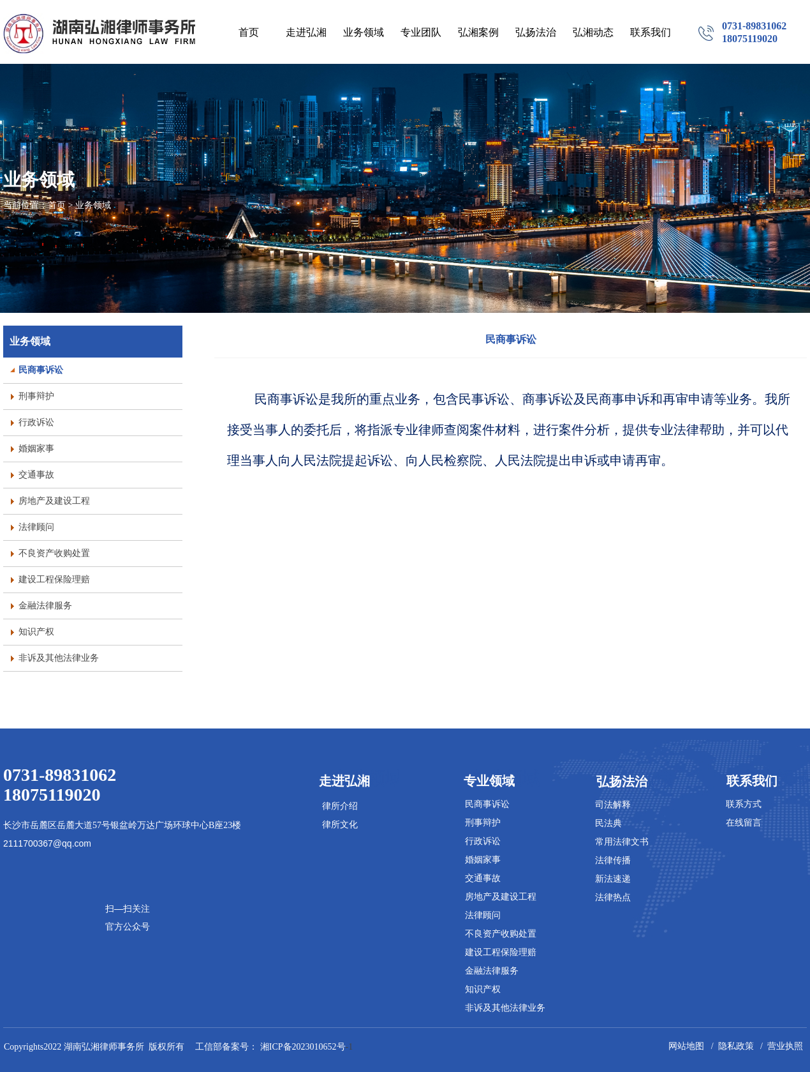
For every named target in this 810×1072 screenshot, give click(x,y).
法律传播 (613, 860)
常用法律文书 (622, 842)
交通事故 (483, 878)
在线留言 (744, 822)
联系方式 (744, 804)
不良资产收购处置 (500, 934)
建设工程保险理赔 (500, 952)
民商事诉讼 (510, 339)
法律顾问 (483, 915)
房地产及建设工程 (500, 897)
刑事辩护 (483, 822)
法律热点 (613, 897)
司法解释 (613, 805)
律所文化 (340, 824)
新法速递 (613, 879)
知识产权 (483, 989)
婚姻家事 (483, 859)
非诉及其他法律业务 (505, 1008)
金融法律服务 (492, 971)
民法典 (608, 823)
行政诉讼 (483, 841)
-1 (307, 1047)
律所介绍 (340, 806)
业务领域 (30, 341)
